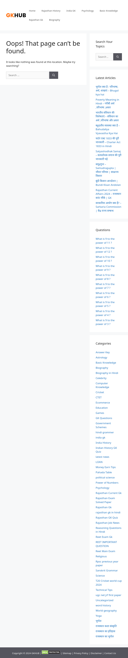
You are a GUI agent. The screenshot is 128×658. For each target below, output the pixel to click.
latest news (102, 457)
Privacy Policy (81, 653)
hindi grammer (105, 432)
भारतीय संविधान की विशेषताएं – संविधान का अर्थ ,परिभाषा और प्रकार (107, 116)
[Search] (53, 75)
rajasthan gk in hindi (108, 512)
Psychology (88, 10)
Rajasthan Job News (107, 522)
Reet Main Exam (105, 551)
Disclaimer (96, 653)
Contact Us (110, 653)
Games (100, 413)
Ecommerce (103, 402)
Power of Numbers (107, 482)
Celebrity (101, 378)
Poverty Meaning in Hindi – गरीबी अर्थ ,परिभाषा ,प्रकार (107, 103)
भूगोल (98, 621)
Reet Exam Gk (104, 537)
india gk (100, 437)
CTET (99, 397)
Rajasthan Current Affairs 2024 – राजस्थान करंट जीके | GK (108, 193)
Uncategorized (104, 600)
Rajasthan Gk (36, 19)
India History (103, 442)
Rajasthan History (51, 10)
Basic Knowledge (109, 10)
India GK (71, 10)
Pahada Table (104, 472)
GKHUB (35, 653)
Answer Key (103, 352)
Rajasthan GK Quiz (107, 517)
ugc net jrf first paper (108, 595)
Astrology (101, 357)
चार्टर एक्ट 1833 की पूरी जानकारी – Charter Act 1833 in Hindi (108, 142)
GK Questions (104, 418)
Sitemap (67, 653)
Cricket (100, 392)
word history (103, 605)
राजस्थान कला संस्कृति (106, 626)
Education (102, 407)
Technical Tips (104, 590)
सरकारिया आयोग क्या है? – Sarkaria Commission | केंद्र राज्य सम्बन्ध (108, 206)
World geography (106, 610)
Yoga (99, 615)
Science (100, 575)
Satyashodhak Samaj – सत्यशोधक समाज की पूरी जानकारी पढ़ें (108, 155)
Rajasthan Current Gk (108, 493)
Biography (54, 19)
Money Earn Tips (106, 467)
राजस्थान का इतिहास (105, 631)
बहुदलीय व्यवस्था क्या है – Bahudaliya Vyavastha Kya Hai (108, 129)
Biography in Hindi (107, 373)
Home (32, 10)
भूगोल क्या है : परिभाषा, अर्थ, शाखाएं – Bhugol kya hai (107, 90)
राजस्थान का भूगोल (105, 636)
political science (105, 477)
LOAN (99, 462)
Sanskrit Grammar (107, 570)
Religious (101, 556)
